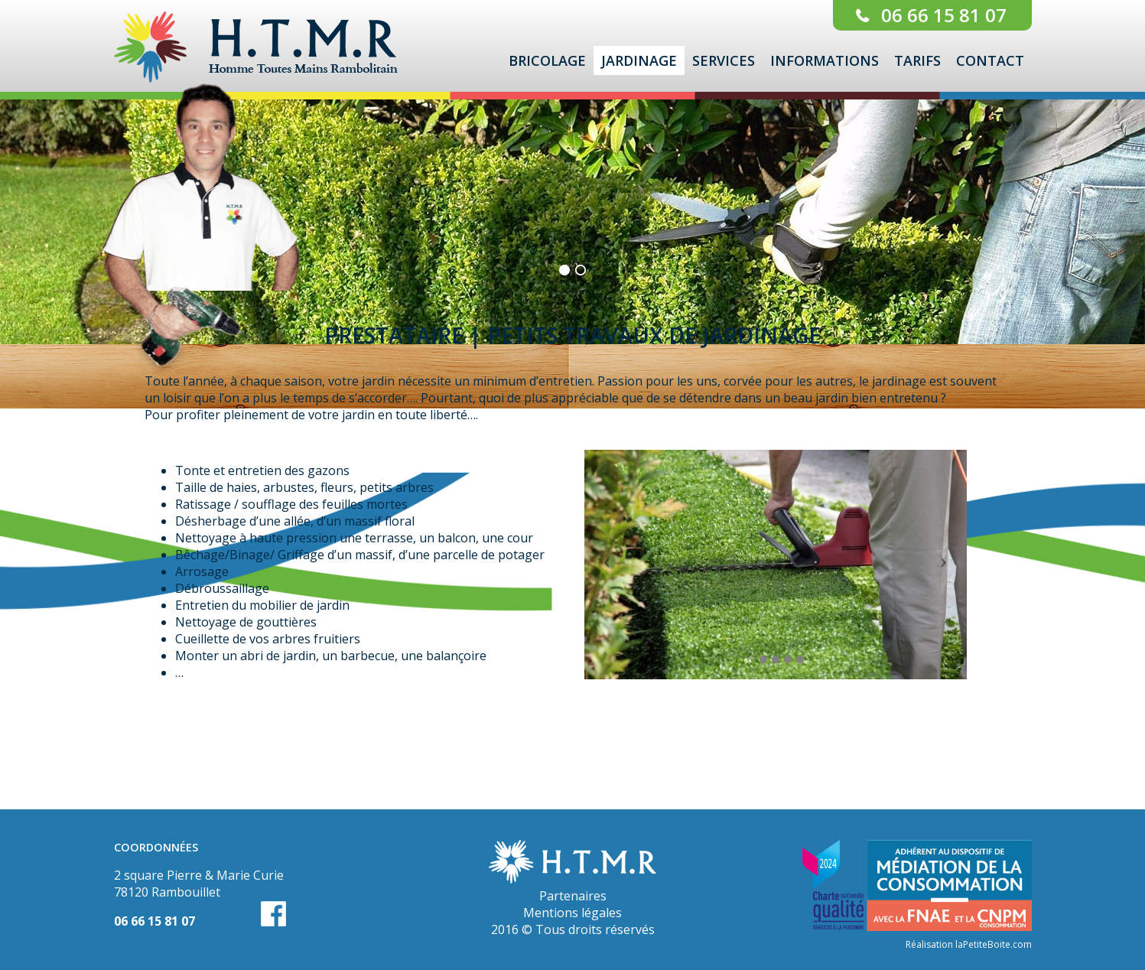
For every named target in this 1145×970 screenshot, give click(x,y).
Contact (990, 60)
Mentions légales (572, 912)
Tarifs (917, 60)
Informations (824, 60)
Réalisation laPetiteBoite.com (969, 944)
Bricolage (547, 60)
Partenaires (573, 895)
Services (723, 60)
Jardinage (639, 60)
